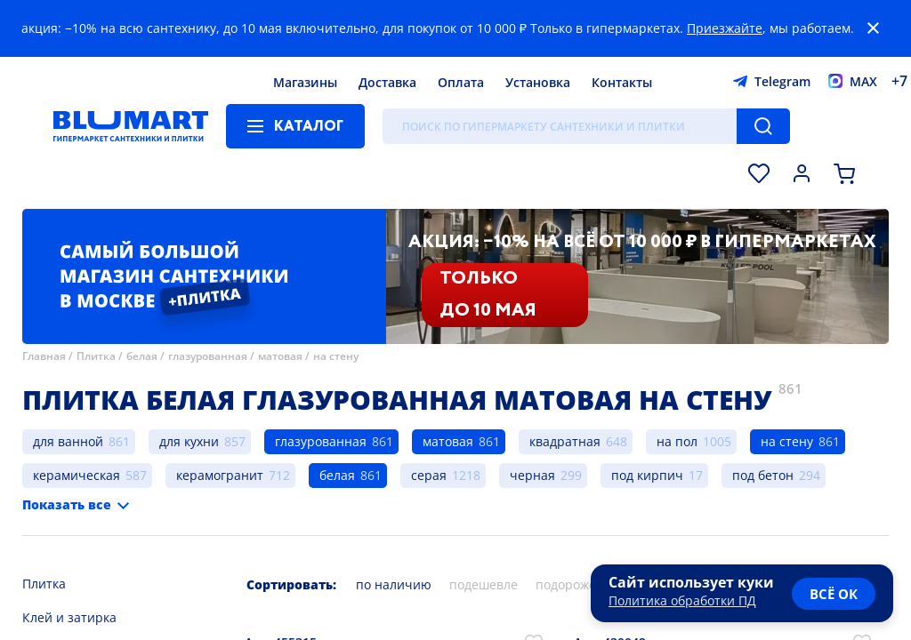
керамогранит (219, 475)
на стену (336, 356)
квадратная (565, 441)
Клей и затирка (69, 617)
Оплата (461, 82)
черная (532, 475)
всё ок (834, 594)
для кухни (189, 441)
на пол (677, 441)
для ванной (68, 441)
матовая (280, 356)
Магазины (305, 82)
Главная (44, 356)
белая (141, 356)
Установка (537, 82)
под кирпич (647, 475)
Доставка (387, 82)
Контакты (622, 82)
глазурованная (207, 356)
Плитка (96, 356)
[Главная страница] (130, 126)
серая (429, 475)
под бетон (763, 475)
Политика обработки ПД (682, 600)
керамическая (76, 475)
